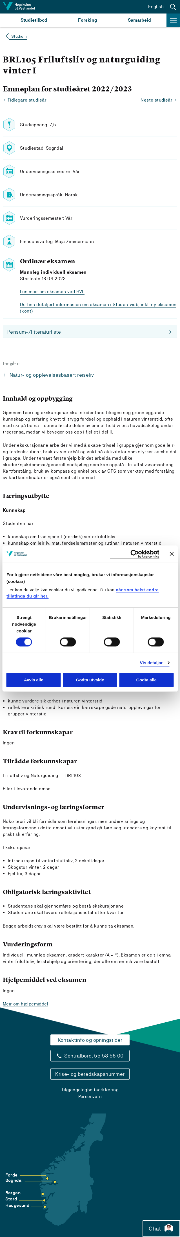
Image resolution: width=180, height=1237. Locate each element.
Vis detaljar (151, 662)
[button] (173, 7)
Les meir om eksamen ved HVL (52, 291)
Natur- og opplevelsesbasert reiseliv (52, 375)
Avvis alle (33, 679)
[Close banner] (172, 554)
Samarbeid (139, 20)
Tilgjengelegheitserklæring (90, 1089)
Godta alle (146, 679)
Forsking (87, 20)
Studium (19, 36)
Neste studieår (156, 100)
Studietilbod (34, 20)
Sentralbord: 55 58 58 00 (94, 1056)
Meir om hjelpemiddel (25, 1004)
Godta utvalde (90, 679)
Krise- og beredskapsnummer (90, 1074)
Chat (161, 1228)
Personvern (90, 1096)
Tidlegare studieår (27, 100)
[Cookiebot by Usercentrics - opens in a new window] (134, 553)
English (156, 6)
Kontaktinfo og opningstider (90, 1040)
